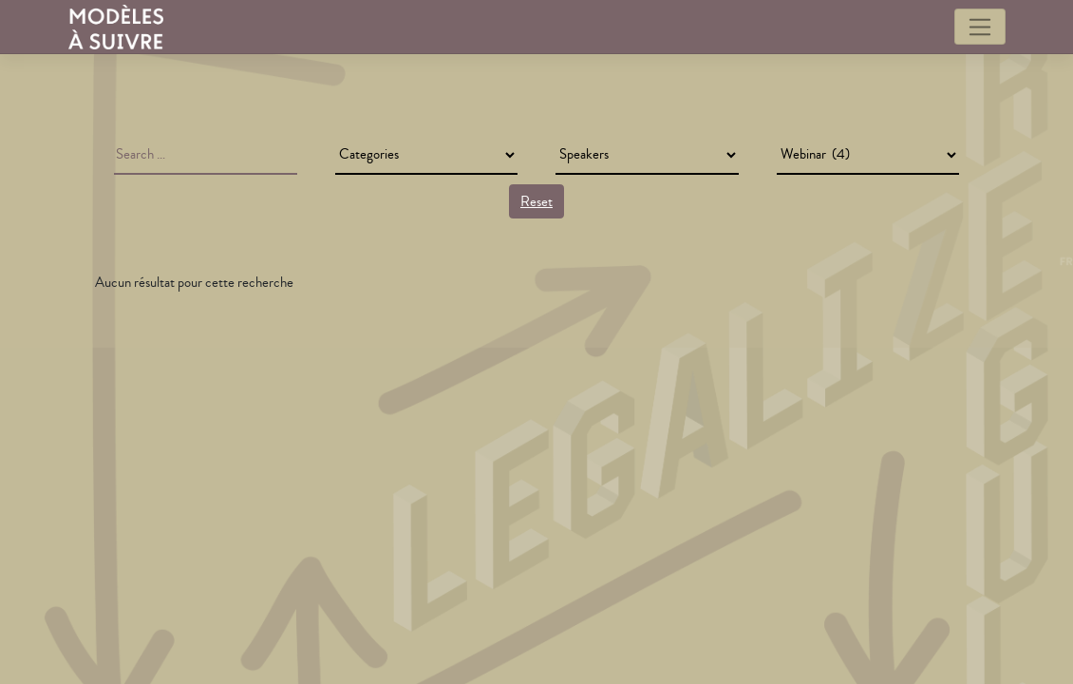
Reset (536, 201)
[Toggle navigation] (979, 27)
